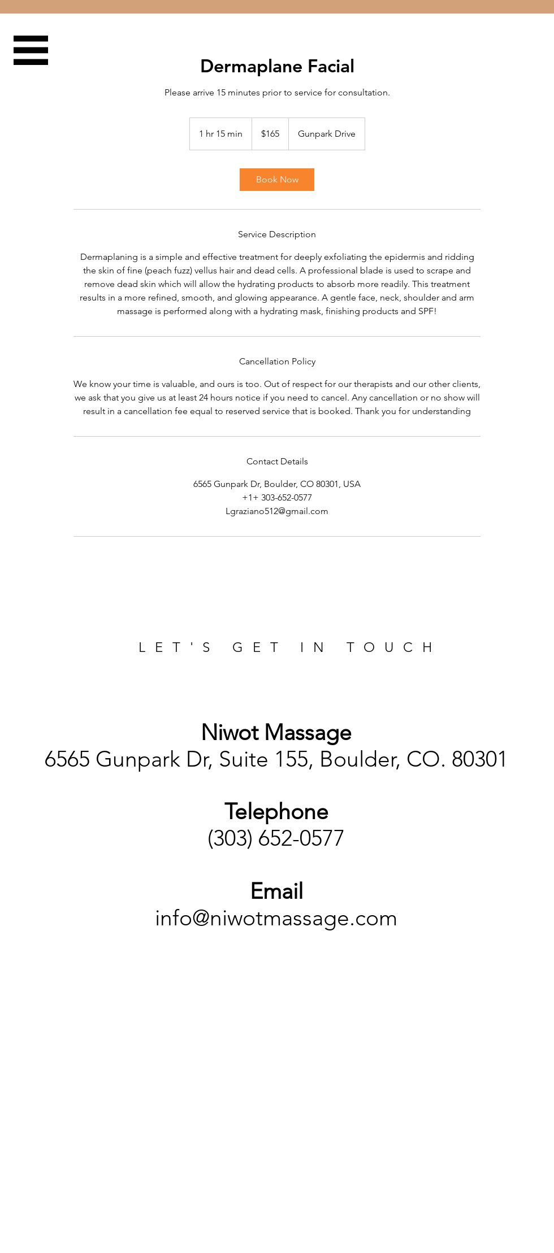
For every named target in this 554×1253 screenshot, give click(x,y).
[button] (31, 50)
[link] (277, 179)
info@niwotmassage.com (276, 917)
